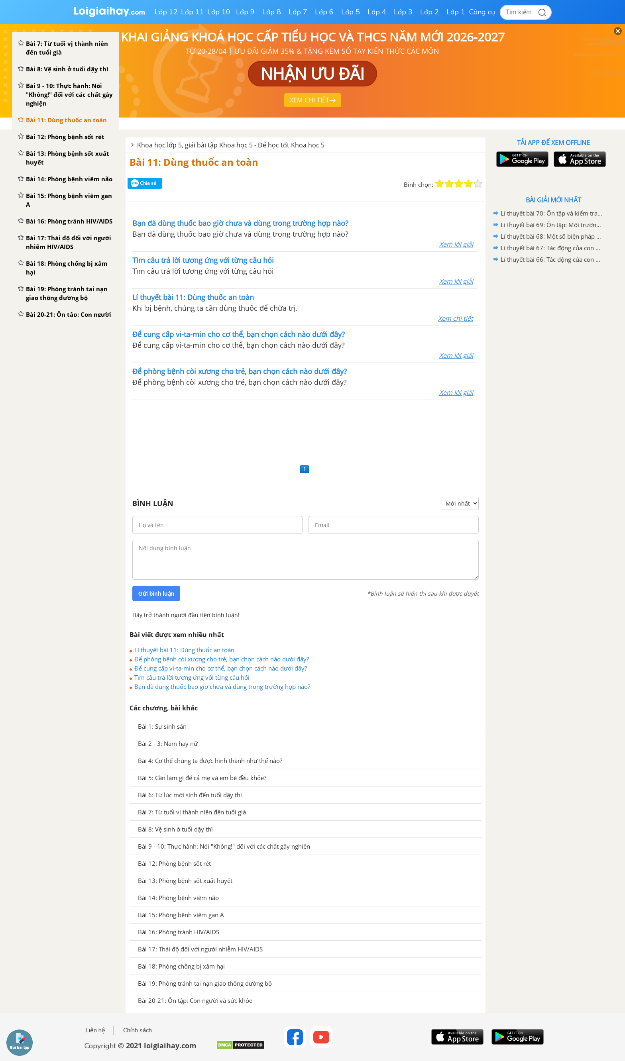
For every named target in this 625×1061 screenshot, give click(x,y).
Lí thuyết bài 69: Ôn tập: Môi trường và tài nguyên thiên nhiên (552, 225)
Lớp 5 (350, 12)
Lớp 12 (166, 12)
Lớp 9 (245, 12)
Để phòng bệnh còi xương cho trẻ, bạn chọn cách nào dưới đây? (221, 659)
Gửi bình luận (156, 593)
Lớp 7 (298, 12)
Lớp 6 (324, 12)
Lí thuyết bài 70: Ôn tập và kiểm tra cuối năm (552, 213)
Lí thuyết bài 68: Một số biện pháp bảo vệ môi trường (552, 236)
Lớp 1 (455, 12)
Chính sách (137, 1030)
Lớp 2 (429, 12)
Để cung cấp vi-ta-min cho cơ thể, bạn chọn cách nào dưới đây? (220, 668)
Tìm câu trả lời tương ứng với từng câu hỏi (192, 677)
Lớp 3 (403, 12)
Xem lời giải (456, 244)
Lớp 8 (271, 12)
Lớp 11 (192, 12)
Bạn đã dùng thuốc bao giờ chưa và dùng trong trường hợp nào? (222, 686)
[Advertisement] (305, 431)
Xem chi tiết (455, 318)
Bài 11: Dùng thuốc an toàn (194, 162)
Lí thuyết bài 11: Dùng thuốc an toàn (184, 650)
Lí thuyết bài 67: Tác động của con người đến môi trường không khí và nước (552, 248)
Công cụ (482, 12)
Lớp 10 (218, 12)
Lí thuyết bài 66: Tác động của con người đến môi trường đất (552, 259)
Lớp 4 (377, 12)
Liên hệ (95, 1030)
